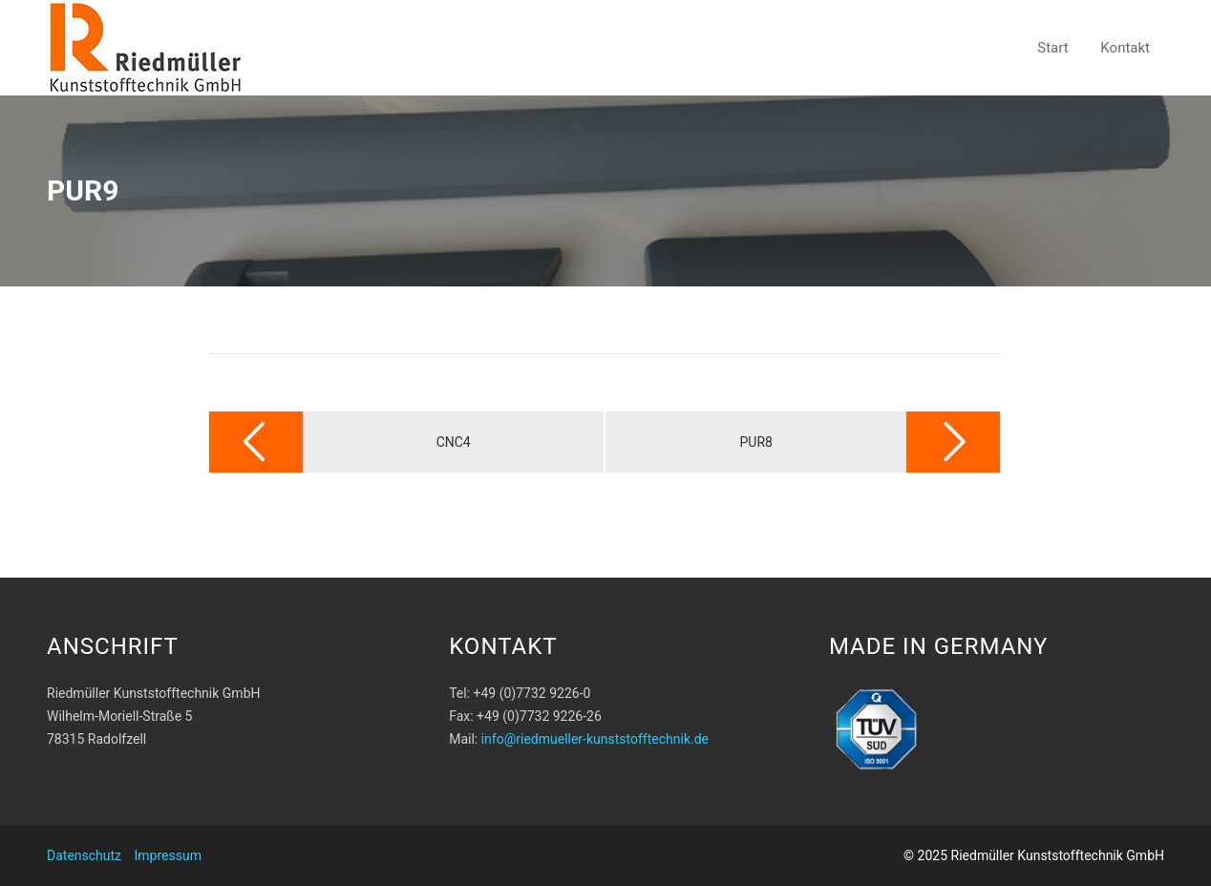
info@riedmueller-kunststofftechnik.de (595, 739)
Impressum (168, 855)
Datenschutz (84, 855)
